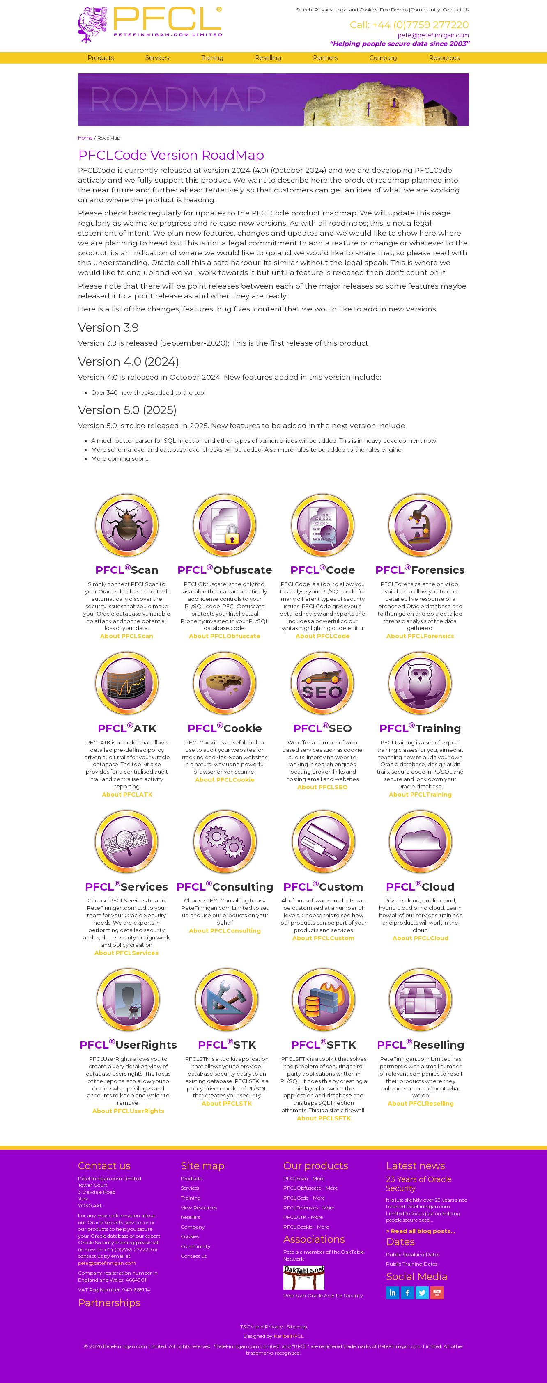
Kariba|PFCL (289, 1336)
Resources (444, 58)
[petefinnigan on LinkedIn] (392, 1292)
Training (212, 58)
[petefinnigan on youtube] (437, 1292)
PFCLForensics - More (308, 1207)
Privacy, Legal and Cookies (346, 10)
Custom (323, 886)
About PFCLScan (126, 636)
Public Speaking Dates (412, 1254)
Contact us (194, 1256)
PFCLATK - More (303, 1217)
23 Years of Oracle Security (419, 1184)
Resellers (190, 1217)
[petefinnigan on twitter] (422, 1292)
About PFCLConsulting (225, 930)
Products (100, 58)
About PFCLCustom (323, 938)
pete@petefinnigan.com (433, 35)
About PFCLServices (126, 953)
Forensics (420, 570)
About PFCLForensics (420, 636)
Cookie (225, 728)
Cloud (420, 886)
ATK (127, 728)
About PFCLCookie (225, 779)
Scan (127, 570)
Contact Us (456, 10)
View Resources (199, 1207)
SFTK (323, 1044)
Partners (325, 58)
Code (322, 570)
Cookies (190, 1236)
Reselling (268, 58)
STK (227, 1044)
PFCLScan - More (303, 1178)
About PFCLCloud (420, 938)
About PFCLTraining (420, 794)
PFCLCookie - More (306, 1227)
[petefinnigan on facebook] (407, 1292)
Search (304, 10)
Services (157, 58)
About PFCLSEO (322, 787)
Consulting (225, 886)
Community (425, 10)
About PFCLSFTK (324, 1118)
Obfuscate (224, 570)
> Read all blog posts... (420, 1231)
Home (85, 138)
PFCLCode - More (304, 1198)
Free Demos (394, 10)
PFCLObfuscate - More (310, 1188)
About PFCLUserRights (128, 1111)
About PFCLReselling (421, 1103)
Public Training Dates (411, 1264)
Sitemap (297, 1326)
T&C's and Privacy (261, 1326)
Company (384, 58)
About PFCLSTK (227, 1103)
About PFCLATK (127, 794)
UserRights (128, 1044)
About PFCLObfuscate (224, 636)
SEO (322, 728)
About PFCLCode (323, 636)
